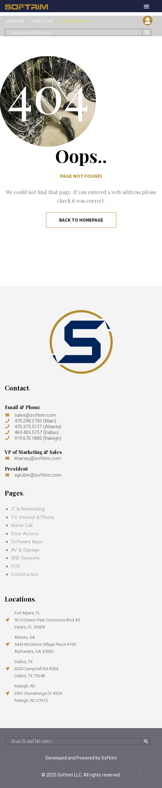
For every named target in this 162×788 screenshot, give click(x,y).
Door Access (25, 534)
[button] (146, 7)
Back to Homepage (81, 220)
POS (15, 566)
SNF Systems (25, 558)
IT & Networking (28, 509)
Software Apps (27, 542)
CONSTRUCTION (74, 21)
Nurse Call (22, 525)
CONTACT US (41, 21)
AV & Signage (25, 550)
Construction (25, 574)
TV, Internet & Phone (32, 517)
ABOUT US (15, 21)
